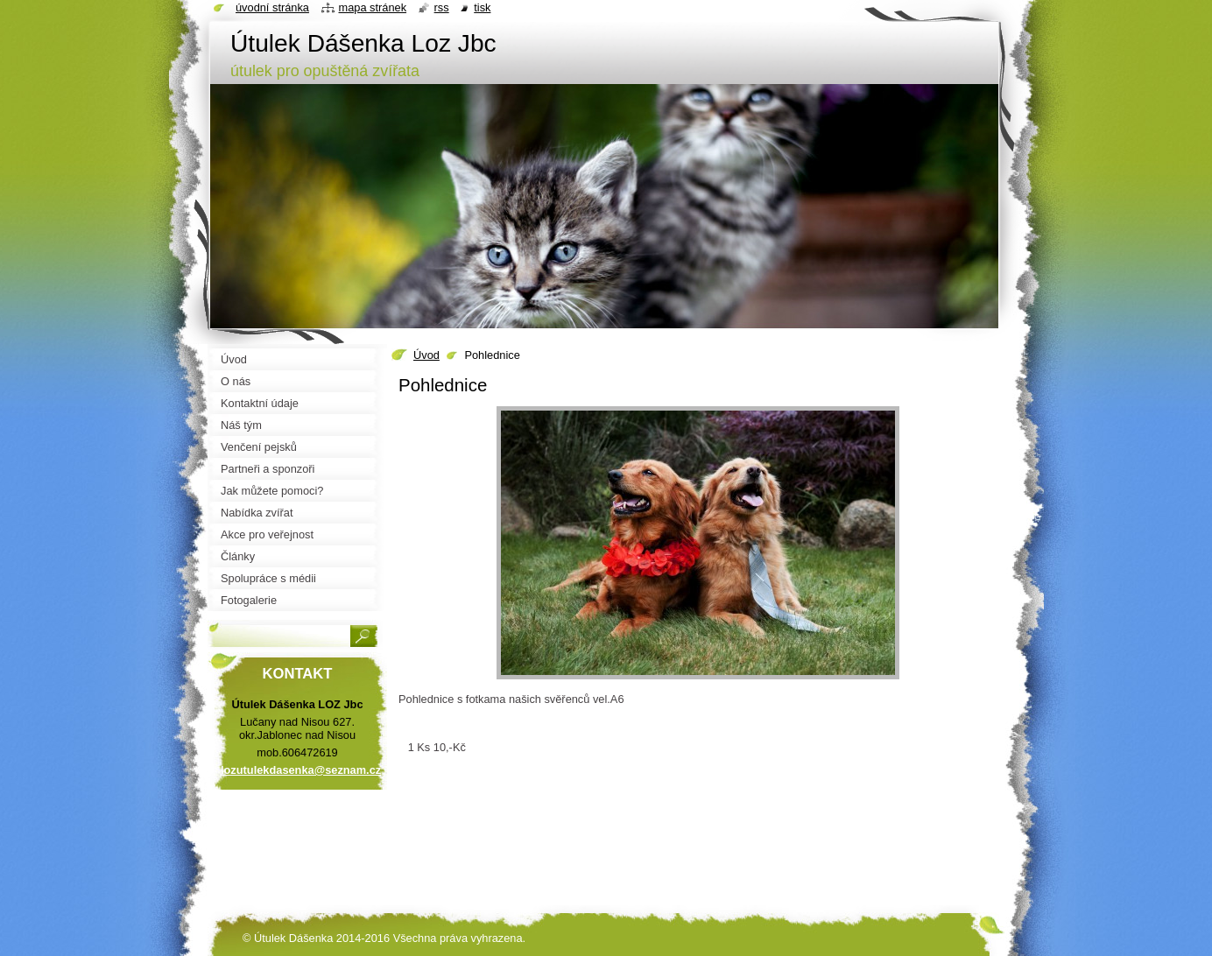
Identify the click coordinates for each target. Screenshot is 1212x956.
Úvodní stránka (272, 7)
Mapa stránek (373, 7)
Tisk (482, 7)
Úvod (426, 355)
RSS (441, 7)
